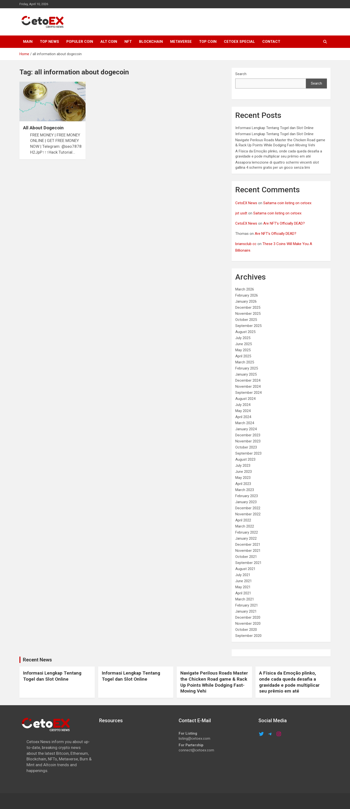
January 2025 (246, 374)
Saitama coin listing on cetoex (287, 203)
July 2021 (242, 575)
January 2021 (246, 611)
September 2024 (248, 392)
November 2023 (248, 441)
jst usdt (241, 213)
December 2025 (247, 307)
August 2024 (245, 398)
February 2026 (246, 295)
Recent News (37, 660)
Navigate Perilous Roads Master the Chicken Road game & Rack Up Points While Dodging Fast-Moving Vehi (214, 682)
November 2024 (248, 386)
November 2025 (248, 313)
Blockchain (151, 41)
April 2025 (243, 356)
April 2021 (243, 593)
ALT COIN (108, 41)
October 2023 (246, 447)
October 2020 (246, 629)
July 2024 (242, 405)
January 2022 (246, 538)
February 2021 (246, 605)
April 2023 (243, 484)
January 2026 (246, 301)
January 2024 (246, 429)
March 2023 (244, 490)
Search (240, 74)
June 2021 (243, 581)
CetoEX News (246, 203)
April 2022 (243, 520)
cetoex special (239, 41)
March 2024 (244, 423)
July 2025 (242, 338)
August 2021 (245, 569)
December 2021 (247, 544)
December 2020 (247, 617)
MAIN (28, 41)
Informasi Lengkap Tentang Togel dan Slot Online (274, 128)
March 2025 (244, 362)
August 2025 (245, 332)
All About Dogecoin (43, 128)
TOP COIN (208, 41)
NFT (128, 41)
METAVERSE (181, 41)
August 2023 (245, 459)
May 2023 (243, 477)
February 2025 (246, 368)
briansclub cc (245, 244)
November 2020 (248, 623)
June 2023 (243, 471)
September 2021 (248, 563)
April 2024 (243, 417)
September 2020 (248, 635)
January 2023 (246, 502)
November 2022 (248, 514)
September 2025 (248, 326)
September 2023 (248, 453)
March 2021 (244, 599)
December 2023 (247, 435)
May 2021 (243, 587)
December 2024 (247, 380)
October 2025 (246, 319)
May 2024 (243, 411)
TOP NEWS (49, 41)
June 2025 (243, 344)
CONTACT (271, 41)
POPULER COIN (79, 41)
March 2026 (244, 289)
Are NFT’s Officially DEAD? (284, 223)
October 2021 (246, 556)
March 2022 (244, 526)
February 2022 (246, 532)
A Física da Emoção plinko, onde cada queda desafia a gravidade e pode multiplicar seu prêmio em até (289, 682)
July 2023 (242, 465)
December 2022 (247, 508)
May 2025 (243, 350)
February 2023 (246, 496)
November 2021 (248, 550)
